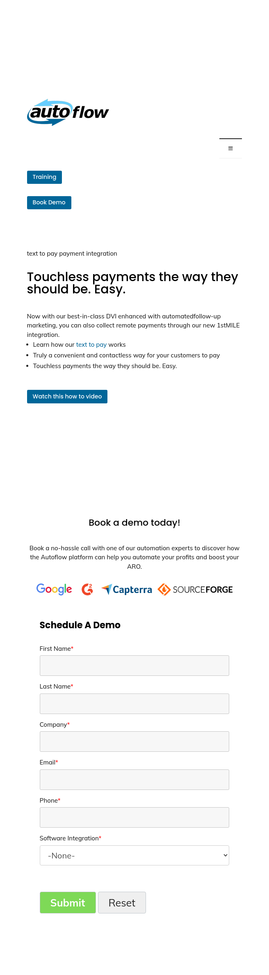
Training (45, 177)
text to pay (91, 344)
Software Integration (71, 838)
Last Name (56, 686)
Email (49, 762)
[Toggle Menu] (230, 148)
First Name (57, 648)
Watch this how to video (67, 396)
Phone (50, 800)
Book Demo (49, 202)
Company (55, 724)
